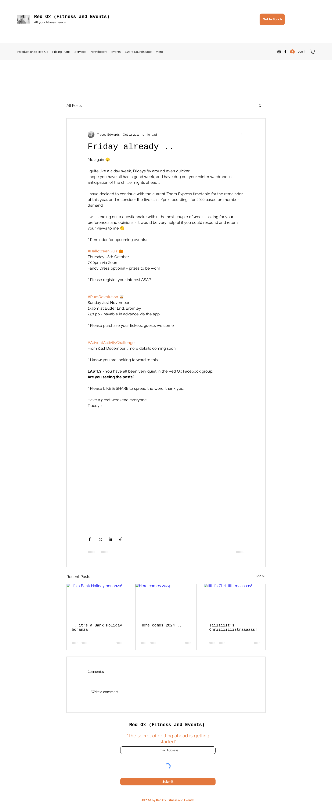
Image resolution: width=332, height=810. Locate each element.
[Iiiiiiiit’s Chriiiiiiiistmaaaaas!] (234, 601)
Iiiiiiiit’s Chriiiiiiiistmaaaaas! (233, 627)
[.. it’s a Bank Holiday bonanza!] (97, 601)
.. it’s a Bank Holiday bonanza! (97, 627)
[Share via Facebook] (90, 539)
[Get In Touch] (272, 19)
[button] (312, 52)
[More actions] (241, 134)
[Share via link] (121, 539)
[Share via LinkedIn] (110, 539)
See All (261, 576)
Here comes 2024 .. (161, 625)
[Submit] (168, 781)
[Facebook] (285, 52)
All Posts (74, 105)
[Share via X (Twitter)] (100, 539)
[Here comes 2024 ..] (166, 601)
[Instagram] (279, 52)
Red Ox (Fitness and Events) (71, 16)
